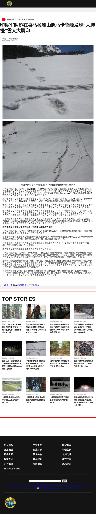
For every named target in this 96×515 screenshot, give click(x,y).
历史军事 (37, 450)
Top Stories (18, 300)
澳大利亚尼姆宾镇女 (56, 359)
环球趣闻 (66, 464)
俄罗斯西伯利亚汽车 (80, 395)
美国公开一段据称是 (8, 359)
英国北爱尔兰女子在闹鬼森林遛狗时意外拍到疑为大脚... (35, 401)
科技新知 (8, 445)
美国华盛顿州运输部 (80, 323)
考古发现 (66, 460)
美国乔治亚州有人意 (8, 323)
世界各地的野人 (31, 20)
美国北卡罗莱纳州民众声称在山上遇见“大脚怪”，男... (11, 401)
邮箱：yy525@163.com (60, 486)
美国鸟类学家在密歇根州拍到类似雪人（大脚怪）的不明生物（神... (83, 364)
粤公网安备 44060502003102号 (56, 489)
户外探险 (8, 464)
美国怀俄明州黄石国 (56, 395)
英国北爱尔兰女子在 (32, 395)
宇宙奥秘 (37, 445)
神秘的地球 (10, 20)
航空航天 (66, 445)
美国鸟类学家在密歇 (80, 359)
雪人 (37, 286)
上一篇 (3, 286)
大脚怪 (21, 286)
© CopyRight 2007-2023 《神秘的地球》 (26, 486)
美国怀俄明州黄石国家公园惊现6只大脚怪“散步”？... (59, 401)
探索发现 (8, 460)
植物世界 (8, 455)
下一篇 (9, 286)
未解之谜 (20, 20)
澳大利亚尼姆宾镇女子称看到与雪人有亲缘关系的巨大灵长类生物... (59, 364)
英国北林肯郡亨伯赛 (56, 323)
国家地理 (8, 450)
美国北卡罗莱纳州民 (8, 395)
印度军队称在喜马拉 (32, 359)
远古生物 (37, 455)
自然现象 (37, 460)
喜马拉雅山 (30, 286)
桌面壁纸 (37, 464)
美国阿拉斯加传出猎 (32, 323)
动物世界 (66, 450)
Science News (12, 469)
